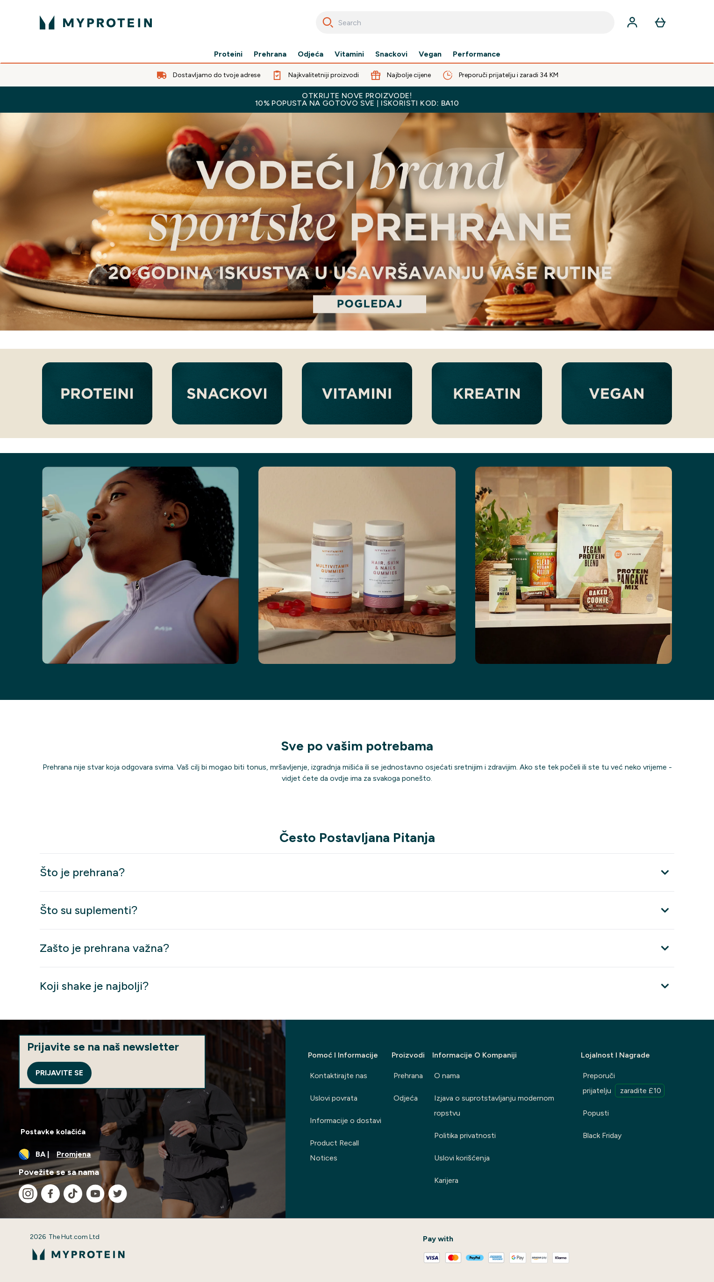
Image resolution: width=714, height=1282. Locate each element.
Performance (476, 54)
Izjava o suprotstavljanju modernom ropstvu (494, 1105)
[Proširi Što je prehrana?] (357, 872)
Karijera (446, 1180)
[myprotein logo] (96, 22)
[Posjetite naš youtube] (95, 1193)
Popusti (596, 1113)
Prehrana (270, 54)
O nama (447, 1075)
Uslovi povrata (333, 1098)
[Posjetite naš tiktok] (73, 1193)
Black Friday (602, 1135)
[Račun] (632, 22)
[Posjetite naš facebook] (50, 1193)
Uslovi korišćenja (462, 1157)
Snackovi (391, 54)
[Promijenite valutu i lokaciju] (143, 1154)
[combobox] (465, 22)
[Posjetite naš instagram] (28, 1193)
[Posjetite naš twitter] (117, 1193)
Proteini (228, 54)
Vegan (430, 54)
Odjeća (310, 54)
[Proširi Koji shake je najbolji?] (357, 986)
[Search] (328, 22)
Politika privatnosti (465, 1135)
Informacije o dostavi (345, 1120)
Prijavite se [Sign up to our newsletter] (59, 1072)
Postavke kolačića (53, 1131)
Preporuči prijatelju (623, 1084)
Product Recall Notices (334, 1150)
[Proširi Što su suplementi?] (357, 910)
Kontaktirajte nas (338, 1075)
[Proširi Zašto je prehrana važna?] (357, 948)
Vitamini (349, 54)
